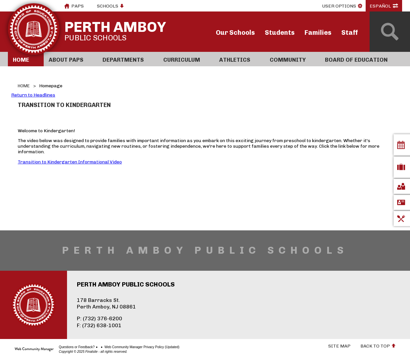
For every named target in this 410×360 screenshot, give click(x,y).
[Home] (26, 59)
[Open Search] (390, 31)
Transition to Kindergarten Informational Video (70, 162)
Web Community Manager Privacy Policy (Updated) (141, 347)
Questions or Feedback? (77, 347)
